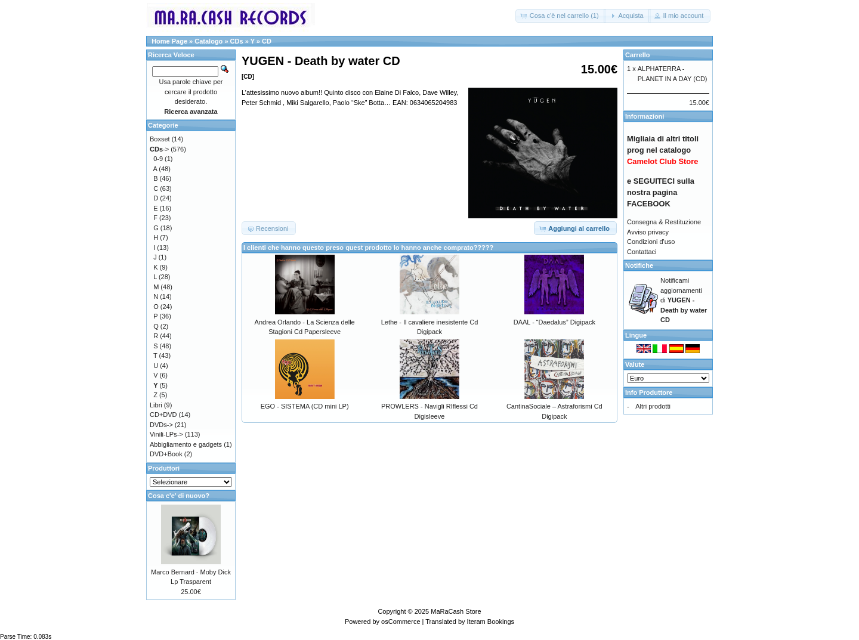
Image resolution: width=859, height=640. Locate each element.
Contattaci (642, 251)
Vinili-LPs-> (166, 434)
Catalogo (208, 41)
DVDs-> (161, 424)
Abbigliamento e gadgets (186, 444)
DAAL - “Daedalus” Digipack (554, 322)
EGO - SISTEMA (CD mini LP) (305, 406)
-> (159, 149)
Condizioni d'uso (651, 241)
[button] (560, 16)
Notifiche (639, 265)
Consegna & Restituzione (664, 221)
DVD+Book (166, 453)
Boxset (160, 139)
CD (266, 41)
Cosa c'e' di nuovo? (178, 495)
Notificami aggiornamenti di (683, 300)
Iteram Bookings (490, 621)
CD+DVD (163, 414)
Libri (156, 405)
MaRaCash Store (456, 611)
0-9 (158, 158)
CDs (236, 41)
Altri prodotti (652, 406)
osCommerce (400, 621)
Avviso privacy (648, 232)
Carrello (637, 54)
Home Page (169, 41)
